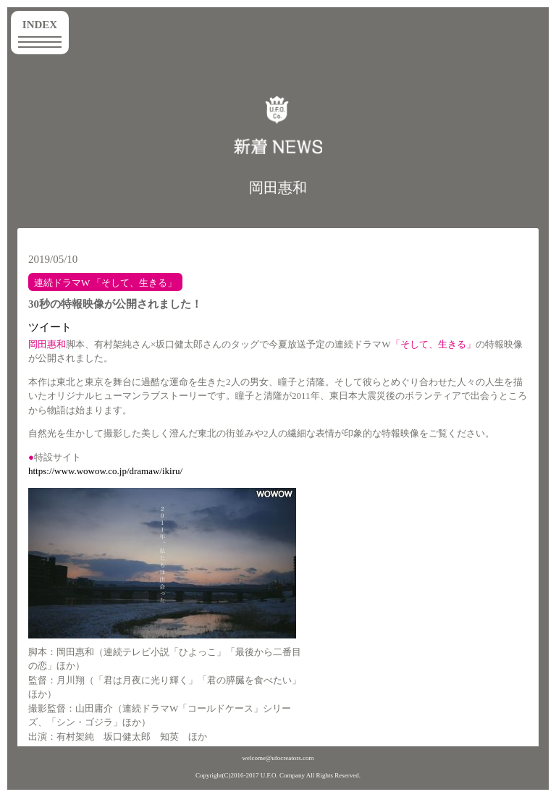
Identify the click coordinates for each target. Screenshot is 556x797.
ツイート (50, 327)
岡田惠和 (278, 187)
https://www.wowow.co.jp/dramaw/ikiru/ (105, 470)
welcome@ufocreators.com (278, 758)
